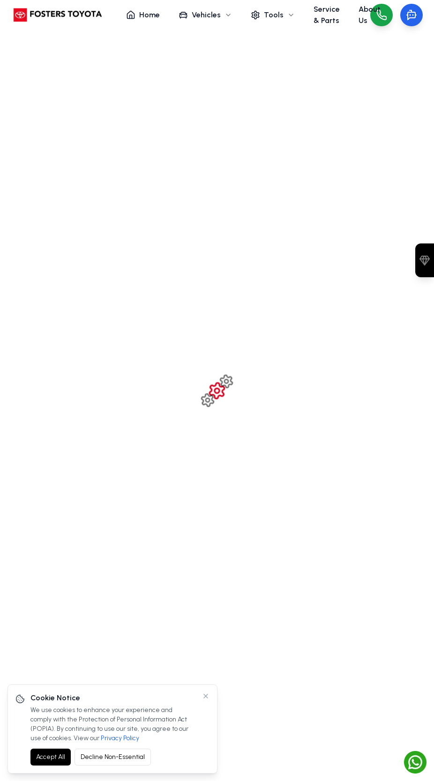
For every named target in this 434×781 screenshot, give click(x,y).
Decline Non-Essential (113, 757)
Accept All (50, 757)
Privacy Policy (120, 738)
